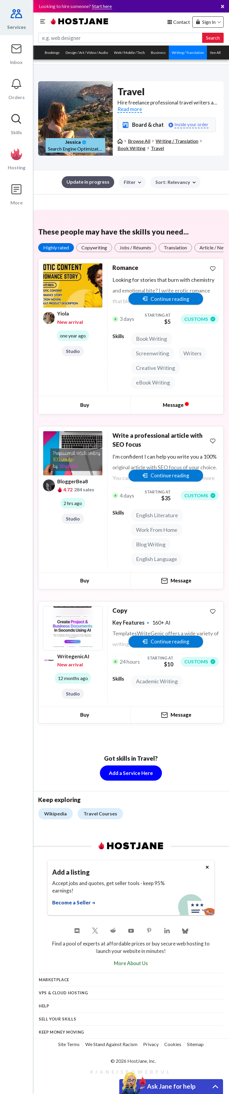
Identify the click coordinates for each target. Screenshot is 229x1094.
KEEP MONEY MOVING (61, 1032)
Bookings (52, 52)
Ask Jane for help (171, 1086)
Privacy (151, 1044)
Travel (157, 148)
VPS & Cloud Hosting (63, 992)
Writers (192, 353)
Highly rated (56, 247)
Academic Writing (157, 681)
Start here (102, 6)
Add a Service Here (131, 773)
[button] (175, 182)
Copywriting (94, 247)
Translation (175, 247)
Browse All (139, 141)
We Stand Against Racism (111, 1044)
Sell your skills (57, 1019)
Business (158, 52)
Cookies (172, 1044)
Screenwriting (152, 353)
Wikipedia (55, 813)
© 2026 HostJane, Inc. (133, 1061)
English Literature (157, 515)
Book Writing (131, 148)
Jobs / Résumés (135, 247)
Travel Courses (100, 813)
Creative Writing (155, 368)
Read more (129, 109)
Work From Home (156, 529)
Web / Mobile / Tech (129, 52)
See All (215, 52)
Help (44, 1006)
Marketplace (54, 979)
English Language (156, 559)
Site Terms (69, 1044)
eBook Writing (153, 382)
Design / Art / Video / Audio (87, 52)
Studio (73, 351)
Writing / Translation (188, 52)
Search (213, 37)
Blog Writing (150, 544)
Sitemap (195, 1044)
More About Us (131, 963)
